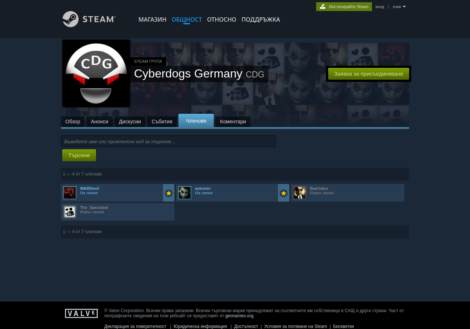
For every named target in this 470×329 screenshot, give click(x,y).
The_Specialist (94, 207)
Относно (221, 19)
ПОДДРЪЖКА (261, 19)
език (397, 6)
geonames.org (239, 315)
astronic (203, 188)
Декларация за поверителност (135, 326)
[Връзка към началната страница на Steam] (94, 25)
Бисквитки (343, 326)
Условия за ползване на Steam (295, 326)
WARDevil (89, 188)
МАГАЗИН (152, 19)
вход (380, 6)
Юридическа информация (200, 326)
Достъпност (246, 326)
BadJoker (319, 188)
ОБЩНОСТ (186, 19)
